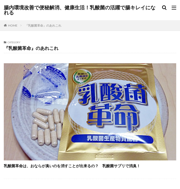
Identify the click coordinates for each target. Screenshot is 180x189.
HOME (12, 25)
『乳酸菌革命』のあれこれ (43, 25)
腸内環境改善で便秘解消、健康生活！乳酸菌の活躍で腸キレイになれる (79, 10)
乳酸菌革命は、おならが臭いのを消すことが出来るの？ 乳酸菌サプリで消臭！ (74, 165)
